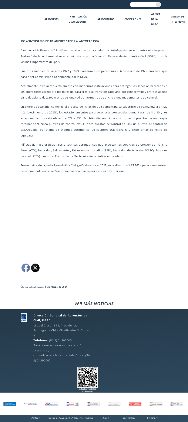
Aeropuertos (105, 19)
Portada (35, 417)
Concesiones (132, 19)
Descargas (152, 417)
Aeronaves (51, 19)
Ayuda (106, 417)
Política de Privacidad (59, 417)
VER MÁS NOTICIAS (94, 303)
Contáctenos (129, 417)
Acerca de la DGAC (155, 19)
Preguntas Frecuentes (82, 417)
